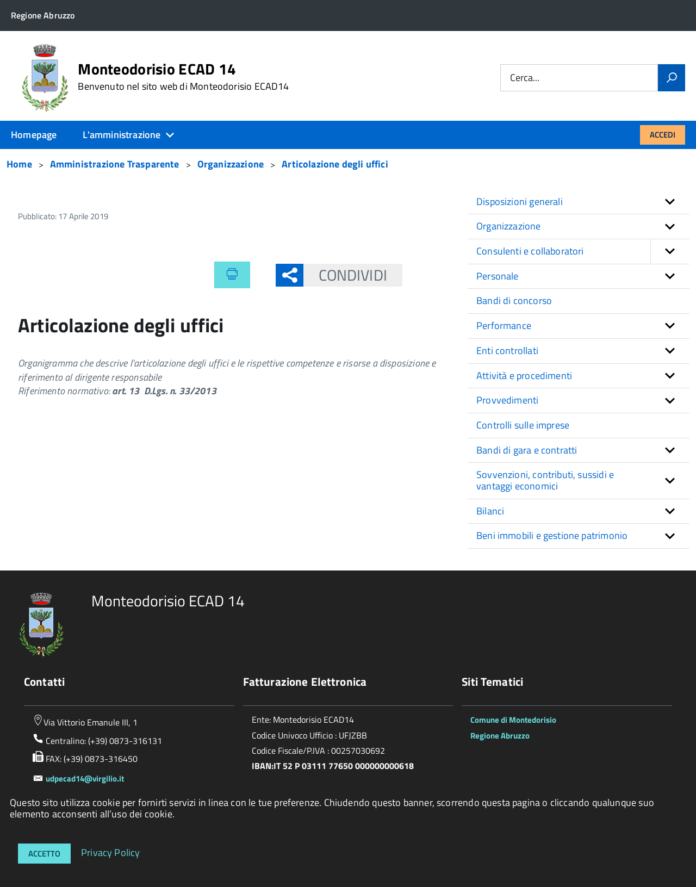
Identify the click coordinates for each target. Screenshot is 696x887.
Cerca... (524, 78)
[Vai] (671, 77)
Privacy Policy (110, 852)
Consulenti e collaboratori (582, 251)
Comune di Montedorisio (513, 720)
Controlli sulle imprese (522, 425)
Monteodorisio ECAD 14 (183, 76)
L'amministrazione (121, 134)
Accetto (44, 853)
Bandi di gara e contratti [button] (526, 450)
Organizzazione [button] (508, 226)
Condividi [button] (345, 275)
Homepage (34, 134)
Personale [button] (497, 276)
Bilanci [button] (490, 511)
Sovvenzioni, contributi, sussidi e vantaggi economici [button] (545, 480)
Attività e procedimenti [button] (524, 375)
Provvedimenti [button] (507, 400)
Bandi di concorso (514, 300)
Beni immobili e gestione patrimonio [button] (551, 535)
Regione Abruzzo (500, 735)
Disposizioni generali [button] (519, 201)
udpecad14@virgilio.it (85, 778)
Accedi (662, 134)
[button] (669, 251)
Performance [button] (503, 325)
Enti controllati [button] (507, 350)
